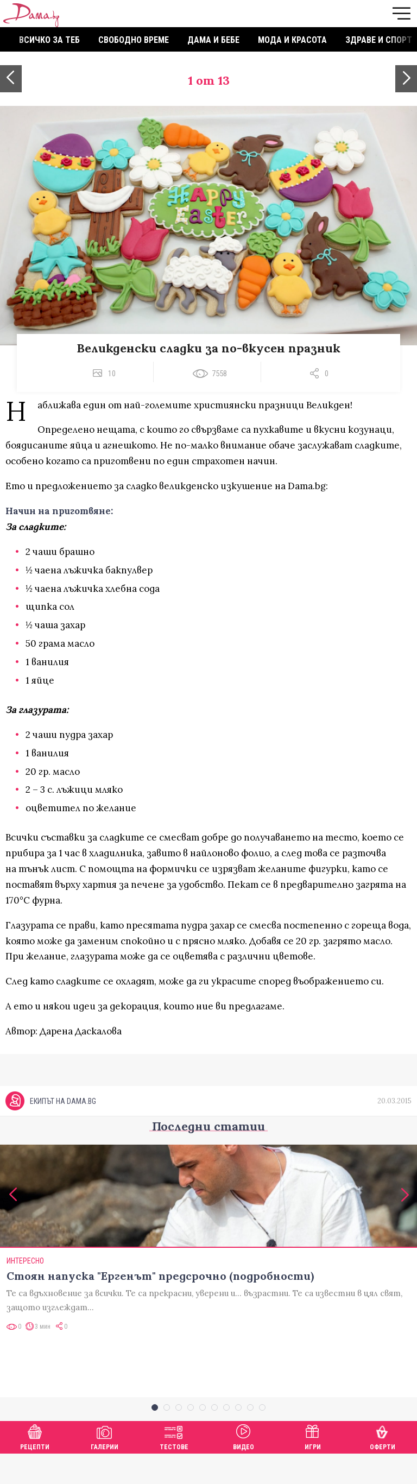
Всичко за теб (49, 40)
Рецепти (34, 1466)
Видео (243, 1466)
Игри (312, 1466)
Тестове (174, 1466)
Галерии (104, 1466)
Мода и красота (292, 40)
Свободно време (133, 40)
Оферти (382, 1466)
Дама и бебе (213, 40)
